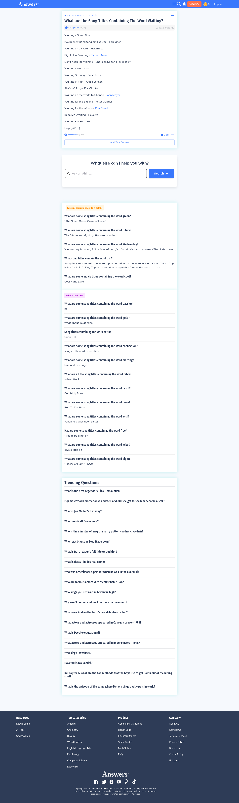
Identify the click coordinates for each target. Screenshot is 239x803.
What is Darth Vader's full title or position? (90, 552)
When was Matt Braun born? (81, 521)
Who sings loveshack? (77, 653)
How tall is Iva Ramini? (78, 663)
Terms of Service (178, 735)
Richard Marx (99, 55)
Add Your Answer (119, 142)
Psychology (73, 754)
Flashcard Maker (127, 735)
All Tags (20, 729)
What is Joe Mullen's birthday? (83, 511)
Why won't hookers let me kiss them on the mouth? (95, 602)
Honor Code (124, 729)
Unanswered (23, 735)
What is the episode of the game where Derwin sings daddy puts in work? (109, 686)
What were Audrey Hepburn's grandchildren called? (96, 612)
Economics (73, 766)
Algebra (71, 723)
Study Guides (125, 742)
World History (74, 742)
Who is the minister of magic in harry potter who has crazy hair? (103, 531)
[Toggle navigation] (174, 4)
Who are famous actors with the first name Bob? (94, 582)
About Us (174, 723)
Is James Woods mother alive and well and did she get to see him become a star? (114, 501)
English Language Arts (79, 748)
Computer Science (77, 760)
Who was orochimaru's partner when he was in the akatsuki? (101, 572)
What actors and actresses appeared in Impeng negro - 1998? (102, 643)
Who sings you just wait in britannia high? (90, 592)
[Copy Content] (165, 135)
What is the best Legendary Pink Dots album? (92, 491)
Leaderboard (23, 723)
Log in (218, 4)
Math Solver (124, 748)
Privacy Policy (176, 742)
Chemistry (72, 729)
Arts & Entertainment (74, 15)
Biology (71, 735)
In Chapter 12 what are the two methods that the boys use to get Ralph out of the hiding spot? (118, 674)
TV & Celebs (91, 15)
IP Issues (174, 760)
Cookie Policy (176, 754)
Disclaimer (174, 748)
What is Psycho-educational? (82, 632)
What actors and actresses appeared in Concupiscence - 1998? (102, 622)
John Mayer (113, 95)
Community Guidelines (130, 723)
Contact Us (175, 729)
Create (194, 3)
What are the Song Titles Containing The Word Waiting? (113, 20)
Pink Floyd (101, 108)
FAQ (120, 754)
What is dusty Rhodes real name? (84, 562)
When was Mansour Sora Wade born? (87, 541)
